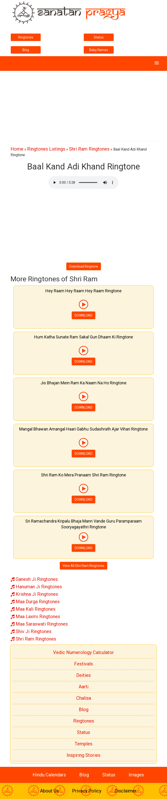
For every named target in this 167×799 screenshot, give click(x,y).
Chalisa (83, 698)
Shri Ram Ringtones (89, 149)
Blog (25, 50)
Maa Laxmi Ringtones (35, 616)
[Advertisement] (83, 103)
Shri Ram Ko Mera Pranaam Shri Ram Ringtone (83, 474)
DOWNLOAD (83, 315)
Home (17, 149)
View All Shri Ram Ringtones (83, 566)
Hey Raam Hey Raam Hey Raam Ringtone (83, 290)
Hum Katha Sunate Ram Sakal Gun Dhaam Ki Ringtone (83, 336)
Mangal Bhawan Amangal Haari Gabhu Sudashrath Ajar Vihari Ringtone (83, 429)
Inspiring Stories (83, 755)
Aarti (83, 686)
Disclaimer (126, 791)
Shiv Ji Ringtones (31, 631)
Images (136, 775)
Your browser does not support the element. (83, 182)
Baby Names (98, 50)
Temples (83, 744)
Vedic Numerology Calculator (83, 652)
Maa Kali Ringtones (33, 609)
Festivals (83, 664)
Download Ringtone (83, 266)
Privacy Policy (86, 791)
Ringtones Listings (46, 149)
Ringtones (25, 37)
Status (99, 37)
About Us (49, 791)
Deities (83, 675)
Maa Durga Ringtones (35, 601)
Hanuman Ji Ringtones (36, 586)
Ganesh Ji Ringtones (34, 579)
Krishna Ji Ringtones (34, 594)
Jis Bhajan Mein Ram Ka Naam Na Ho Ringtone (83, 382)
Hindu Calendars (49, 775)
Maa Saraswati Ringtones (39, 624)
